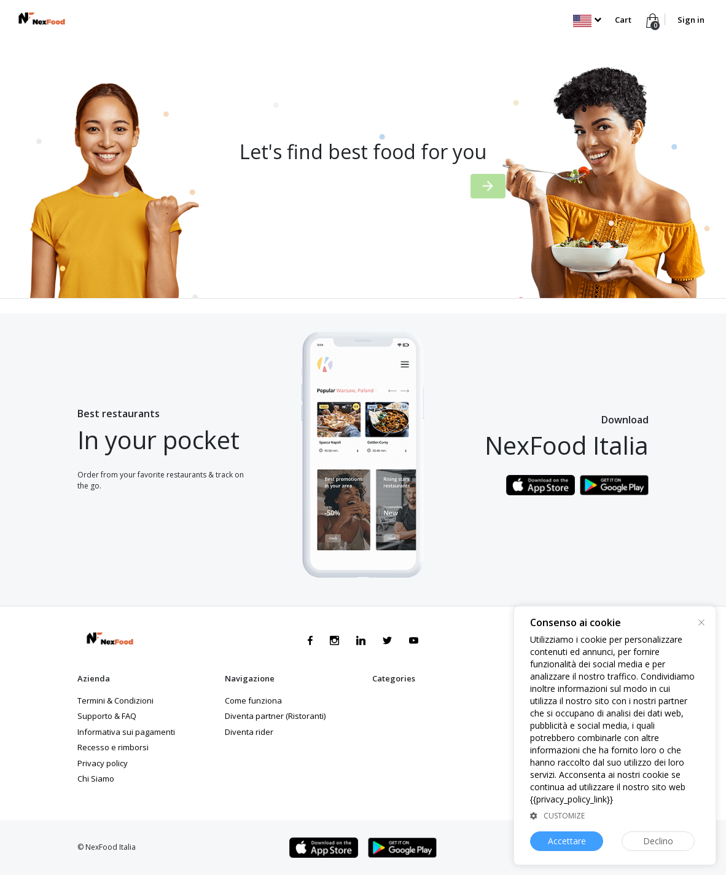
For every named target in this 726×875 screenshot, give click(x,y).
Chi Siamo (95, 778)
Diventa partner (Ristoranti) (275, 715)
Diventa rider (249, 731)
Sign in (691, 19)
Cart (623, 19)
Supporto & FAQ (106, 715)
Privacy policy (102, 763)
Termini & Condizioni (115, 700)
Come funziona (253, 700)
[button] (587, 19)
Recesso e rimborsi (113, 747)
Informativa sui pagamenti (126, 731)
